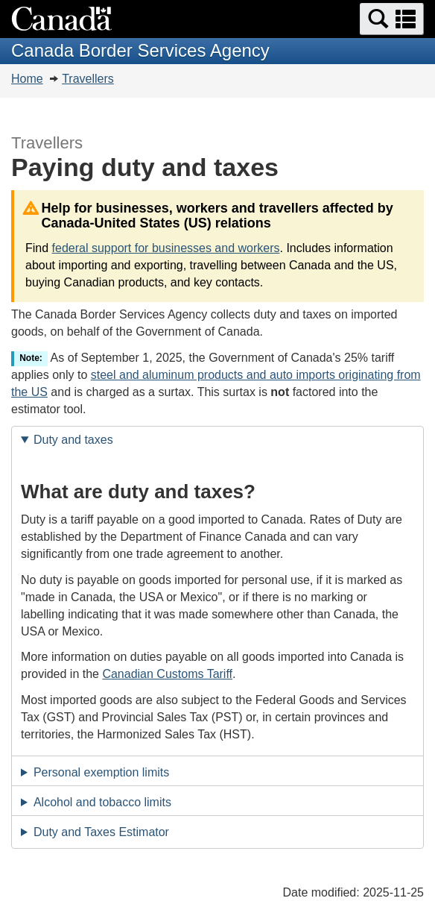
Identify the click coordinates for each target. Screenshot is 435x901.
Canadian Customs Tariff (167, 674)
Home (27, 78)
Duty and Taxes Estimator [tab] (101, 832)
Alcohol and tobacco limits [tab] (102, 802)
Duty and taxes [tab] (73, 439)
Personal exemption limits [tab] (101, 772)
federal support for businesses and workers (166, 248)
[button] (392, 19)
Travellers (88, 78)
